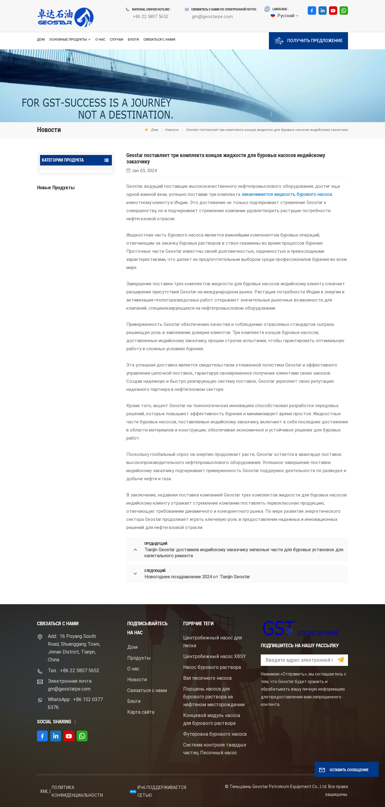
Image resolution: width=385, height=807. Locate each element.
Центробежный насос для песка (212, 641)
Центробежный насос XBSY (214, 656)
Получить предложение (309, 41)
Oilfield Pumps (57, 175)
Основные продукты (68, 39)
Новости (172, 130)
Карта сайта (140, 712)
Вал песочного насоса (207, 678)
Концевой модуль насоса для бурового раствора (211, 719)
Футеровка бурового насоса (215, 734)
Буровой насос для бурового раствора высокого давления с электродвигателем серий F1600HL (87, 215)
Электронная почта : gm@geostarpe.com (71, 685)
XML (44, 791)
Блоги (133, 39)
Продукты (139, 658)
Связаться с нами (159, 39)
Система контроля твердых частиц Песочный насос (214, 749)
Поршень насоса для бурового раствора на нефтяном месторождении (214, 696)
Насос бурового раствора (212, 667)
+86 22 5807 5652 (150, 16)
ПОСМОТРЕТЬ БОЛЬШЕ (69, 230)
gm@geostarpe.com (212, 16)
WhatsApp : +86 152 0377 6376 (75, 703)
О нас (100, 39)
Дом (41, 39)
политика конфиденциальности (77, 791)
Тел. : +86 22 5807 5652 (73, 670)
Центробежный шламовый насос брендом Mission (83, 257)
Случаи (116, 39)
